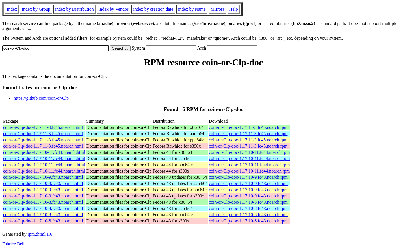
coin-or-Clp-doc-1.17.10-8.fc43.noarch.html (43, 202)
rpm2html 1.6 (40, 234)
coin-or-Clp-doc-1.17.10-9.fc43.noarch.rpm (248, 177)
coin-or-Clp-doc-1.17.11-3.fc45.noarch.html (43, 127)
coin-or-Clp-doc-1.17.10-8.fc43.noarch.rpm (248, 202)
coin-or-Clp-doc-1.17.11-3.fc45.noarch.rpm (248, 127)
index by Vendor (113, 9)
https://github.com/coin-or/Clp (41, 98)
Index (12, 9)
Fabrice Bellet (15, 243)
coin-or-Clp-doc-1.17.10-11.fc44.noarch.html (44, 152)
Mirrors (217, 9)
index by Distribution (74, 9)
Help (233, 9)
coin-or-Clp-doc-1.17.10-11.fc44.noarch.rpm (249, 152)
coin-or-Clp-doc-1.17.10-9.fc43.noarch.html (43, 177)
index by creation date (153, 9)
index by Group (36, 9)
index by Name (192, 9)
